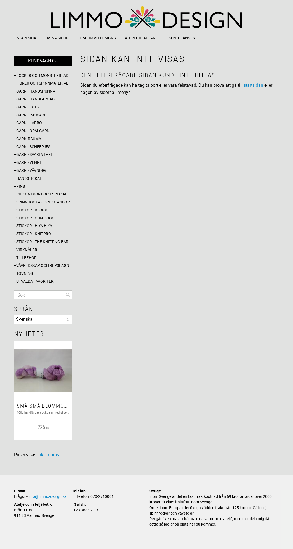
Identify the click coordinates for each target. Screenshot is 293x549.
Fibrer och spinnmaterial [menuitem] (42, 83)
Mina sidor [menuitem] (58, 37)
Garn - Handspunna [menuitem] (35, 91)
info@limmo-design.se (47, 496)
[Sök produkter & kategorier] (43, 294)
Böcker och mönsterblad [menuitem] (42, 75)
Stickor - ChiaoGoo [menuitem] (35, 218)
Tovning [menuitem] (24, 273)
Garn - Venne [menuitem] (29, 162)
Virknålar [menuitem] (26, 249)
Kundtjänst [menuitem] (180, 37)
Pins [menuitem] (20, 186)
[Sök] (68, 295)
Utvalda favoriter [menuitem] (35, 281)
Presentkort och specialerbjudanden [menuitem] (44, 194)
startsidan (253, 85)
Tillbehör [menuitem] (26, 257)
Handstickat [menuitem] (29, 178)
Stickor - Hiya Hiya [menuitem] (34, 225)
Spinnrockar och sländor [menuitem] (43, 202)
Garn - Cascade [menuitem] (31, 115)
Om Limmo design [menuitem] (97, 37)
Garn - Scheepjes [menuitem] (33, 146)
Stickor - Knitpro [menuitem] (33, 233)
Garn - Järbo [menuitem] (29, 122)
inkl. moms (48, 455)
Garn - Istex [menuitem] (28, 107)
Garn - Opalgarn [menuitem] (33, 130)
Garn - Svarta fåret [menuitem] (35, 154)
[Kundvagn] (43, 61)
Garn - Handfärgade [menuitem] (36, 99)
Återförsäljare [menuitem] (141, 37)
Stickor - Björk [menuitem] (31, 210)
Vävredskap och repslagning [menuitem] (44, 265)
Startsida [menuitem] (26, 37)
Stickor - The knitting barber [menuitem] (44, 241)
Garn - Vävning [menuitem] (31, 170)
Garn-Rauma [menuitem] (28, 138)
